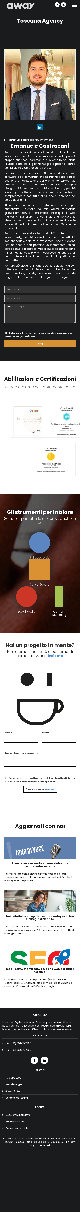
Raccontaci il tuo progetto (21, 753)
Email (45, 732)
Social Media (12, 1091)
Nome (8, 732)
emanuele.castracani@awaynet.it (29, 140)
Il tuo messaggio (41, 313)
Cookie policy (45, 1145)
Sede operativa (15, 1121)
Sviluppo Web (13, 1077)
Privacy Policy (47, 781)
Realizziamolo (40, 789)
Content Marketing (16, 1098)
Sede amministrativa (18, 1115)
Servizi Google (13, 1084)
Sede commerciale (17, 1128)
